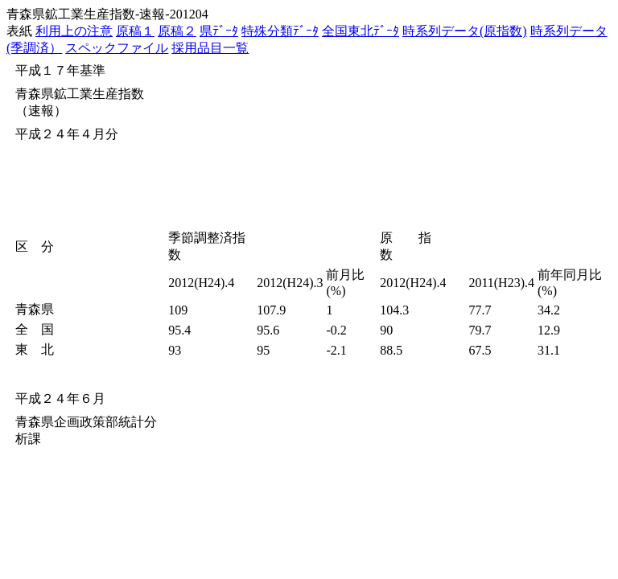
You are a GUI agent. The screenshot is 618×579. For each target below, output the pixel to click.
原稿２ (177, 31)
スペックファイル (116, 48)
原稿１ (135, 31)
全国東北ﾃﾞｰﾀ (360, 31)
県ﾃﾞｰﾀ (219, 31)
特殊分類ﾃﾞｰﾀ (280, 31)
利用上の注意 (74, 31)
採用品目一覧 (210, 48)
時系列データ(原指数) (464, 31)
